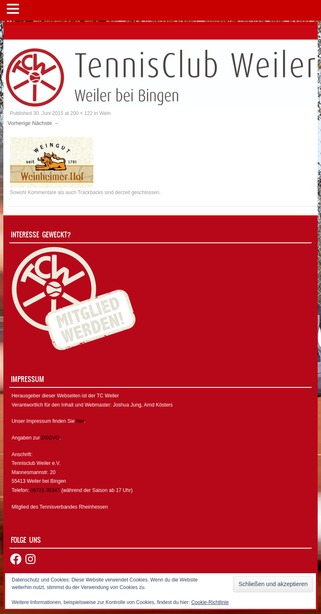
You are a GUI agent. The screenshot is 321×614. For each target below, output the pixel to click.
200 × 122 (81, 113)
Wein (104, 113)
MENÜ (35, 10)
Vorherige (19, 123)
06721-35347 (45, 490)
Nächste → (45, 123)
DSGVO (50, 438)
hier (80, 421)
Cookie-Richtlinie (210, 602)
